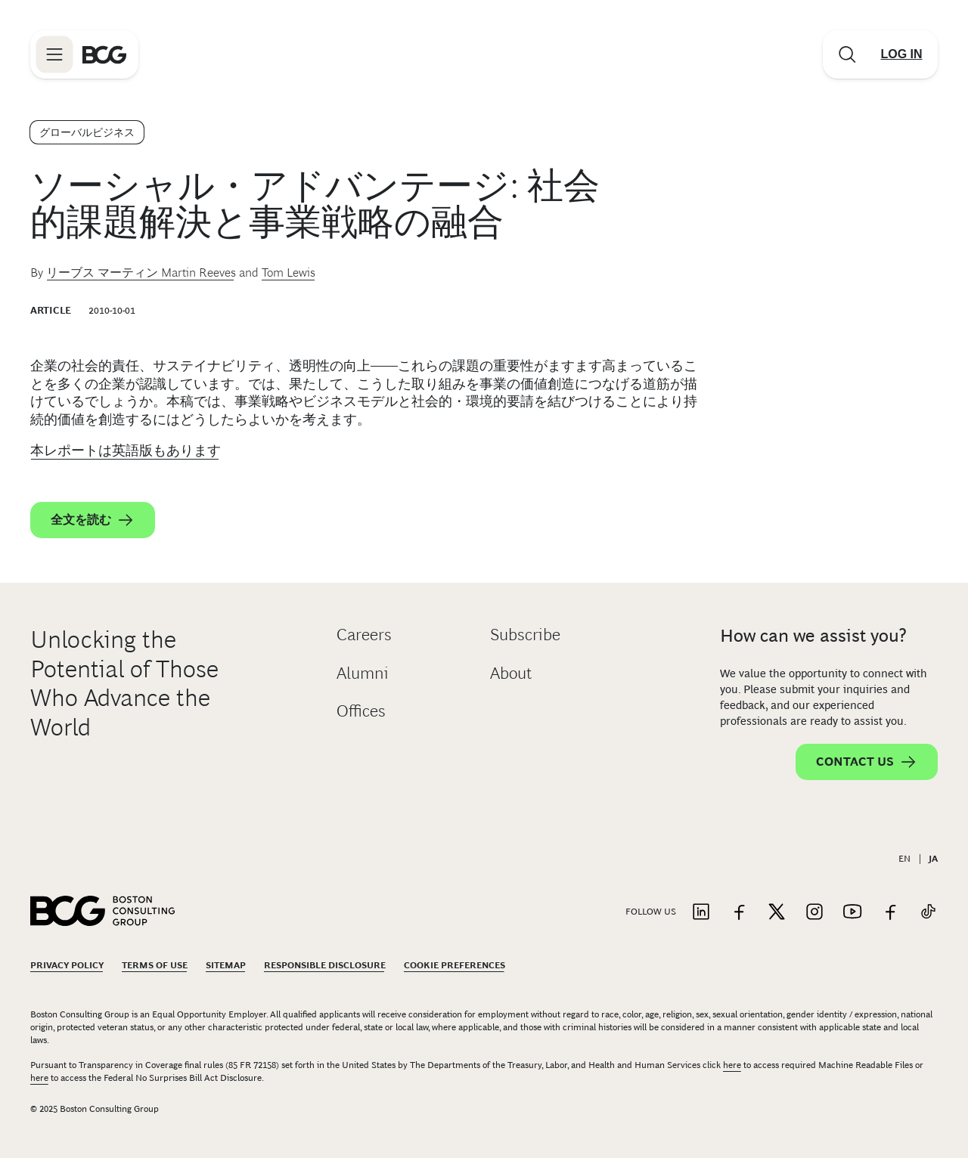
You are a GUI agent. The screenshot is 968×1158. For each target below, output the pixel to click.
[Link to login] (901, 54)
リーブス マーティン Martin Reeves (141, 272)
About (511, 673)
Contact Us (866, 762)
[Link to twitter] (776, 913)
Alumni (363, 673)
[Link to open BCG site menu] (54, 54)
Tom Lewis (288, 272)
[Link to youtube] (852, 913)
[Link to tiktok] (928, 913)
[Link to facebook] (739, 913)
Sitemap (226, 965)
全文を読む (93, 520)
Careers (364, 634)
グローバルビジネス (87, 132)
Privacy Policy (67, 965)
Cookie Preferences (454, 965)
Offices (361, 710)
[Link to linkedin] (701, 913)
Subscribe (525, 634)
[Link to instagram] (814, 913)
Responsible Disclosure (325, 965)
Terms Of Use (155, 965)
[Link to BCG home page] (104, 54)
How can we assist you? (813, 635)
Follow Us (650, 911)
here (732, 1065)
